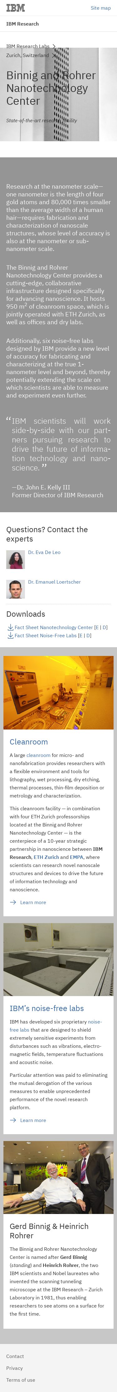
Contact (15, 1356)
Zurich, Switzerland (27, 55)
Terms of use (20, 1380)
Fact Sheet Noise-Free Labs (46, 635)
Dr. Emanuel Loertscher (54, 582)
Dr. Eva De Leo (44, 552)
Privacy (14, 1368)
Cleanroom (29, 741)
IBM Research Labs (28, 46)
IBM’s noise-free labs (47, 1008)
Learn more (33, 902)
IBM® (15, 8)
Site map (101, 8)
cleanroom (39, 755)
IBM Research (22, 24)
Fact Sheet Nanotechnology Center (54, 627)
